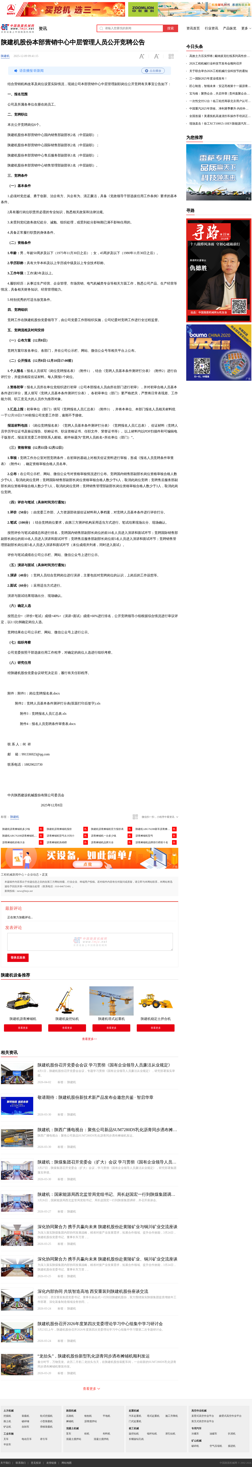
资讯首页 (193, 28)
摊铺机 (70, 1421)
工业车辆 (9, 1433)
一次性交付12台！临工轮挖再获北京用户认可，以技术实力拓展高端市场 (220, 101)
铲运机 (7, 1426)
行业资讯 (211, 28)
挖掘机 (7, 1415)
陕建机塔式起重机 (111, 1019)
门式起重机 (135, 1421)
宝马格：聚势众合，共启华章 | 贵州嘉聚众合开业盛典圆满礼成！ (220, 93)
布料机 (106, 1433)
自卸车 (25, 1426)
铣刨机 (88, 1415)
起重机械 (134, 1410)
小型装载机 (46, 1421)
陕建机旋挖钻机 (67, 1019)
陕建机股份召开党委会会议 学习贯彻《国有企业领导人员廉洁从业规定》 (105, 1065)
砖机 (86, 1433)
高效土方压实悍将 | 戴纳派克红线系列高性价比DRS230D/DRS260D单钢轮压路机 (220, 56)
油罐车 (213, 1433)
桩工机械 (134, 1428)
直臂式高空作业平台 (202, 1415)
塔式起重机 (153, 1415)
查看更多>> (89, 1039)
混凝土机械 (72, 1428)
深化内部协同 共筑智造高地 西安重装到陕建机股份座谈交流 (93, 1291)
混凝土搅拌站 (73, 1439)
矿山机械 (196, 1440)
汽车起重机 (135, 1415)
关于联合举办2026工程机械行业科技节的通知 (218, 71)
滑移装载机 (46, 1426)
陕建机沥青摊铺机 (23, 1019)
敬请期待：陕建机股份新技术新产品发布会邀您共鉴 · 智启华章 (95, 1097)
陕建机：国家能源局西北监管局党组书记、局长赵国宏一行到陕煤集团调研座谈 (108, 1194)
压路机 (70, 1415)
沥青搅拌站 (90, 1421)
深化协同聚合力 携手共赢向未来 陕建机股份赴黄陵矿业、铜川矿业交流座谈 (107, 1259)
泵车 (68, 1433)
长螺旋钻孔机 (136, 1439)
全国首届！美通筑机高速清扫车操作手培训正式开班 (220, 116)
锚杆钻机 (152, 1433)
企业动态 (33, 874)
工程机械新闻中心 (12, 874)
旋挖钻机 (134, 1433)
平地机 (106, 1415)
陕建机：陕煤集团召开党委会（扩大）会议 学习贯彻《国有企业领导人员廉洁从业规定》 (108, 1162)
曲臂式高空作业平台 (230, 1415)
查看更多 (23, 1027)
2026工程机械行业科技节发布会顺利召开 (215, 63)
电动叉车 (27, 1439)
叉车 (6, 1439)
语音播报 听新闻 (89, 71)
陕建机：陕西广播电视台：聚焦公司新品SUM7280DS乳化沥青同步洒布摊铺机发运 (108, 1129)
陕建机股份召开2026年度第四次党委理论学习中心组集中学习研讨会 (100, 1323)
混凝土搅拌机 (101, 1439)
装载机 (25, 1415)
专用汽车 (196, 1428)
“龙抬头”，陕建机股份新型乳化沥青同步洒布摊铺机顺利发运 (94, 1356)
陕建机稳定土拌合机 (156, 1019)
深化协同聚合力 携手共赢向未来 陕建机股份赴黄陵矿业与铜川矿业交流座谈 (107, 1226)
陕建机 (5, 56)
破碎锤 (25, 1421)
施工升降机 (171, 1415)
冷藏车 (195, 1433)
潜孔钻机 (170, 1433)
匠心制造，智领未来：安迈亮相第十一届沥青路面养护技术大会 (220, 86)
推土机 (7, 1421)
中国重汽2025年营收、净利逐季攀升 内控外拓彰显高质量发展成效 (220, 108)
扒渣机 (232, 1433)
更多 (244, 28)
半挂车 (7, 1444)
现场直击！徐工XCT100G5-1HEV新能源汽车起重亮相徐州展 (220, 123)
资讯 (43, 28)
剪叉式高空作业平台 (202, 1421)
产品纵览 (229, 28)
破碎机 (195, 1445)
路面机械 (71, 1410)
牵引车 (44, 1439)
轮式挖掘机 (46, 1415)
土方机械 (9, 1410)
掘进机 (232, 1445)
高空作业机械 (198, 1410)
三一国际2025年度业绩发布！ (208, 78)
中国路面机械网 (17, 28)
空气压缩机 (216, 1445)
